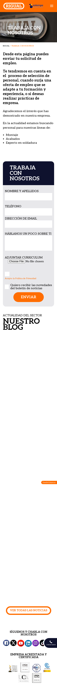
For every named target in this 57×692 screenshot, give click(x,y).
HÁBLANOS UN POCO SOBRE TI (28, 234)
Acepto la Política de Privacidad (20, 278)
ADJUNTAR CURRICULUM (24, 257)
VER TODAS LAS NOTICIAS (28, 610)
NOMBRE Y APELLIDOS (22, 191)
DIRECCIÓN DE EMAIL (21, 218)
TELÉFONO (13, 206)
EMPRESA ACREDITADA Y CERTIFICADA (28, 656)
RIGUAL (6, 46)
